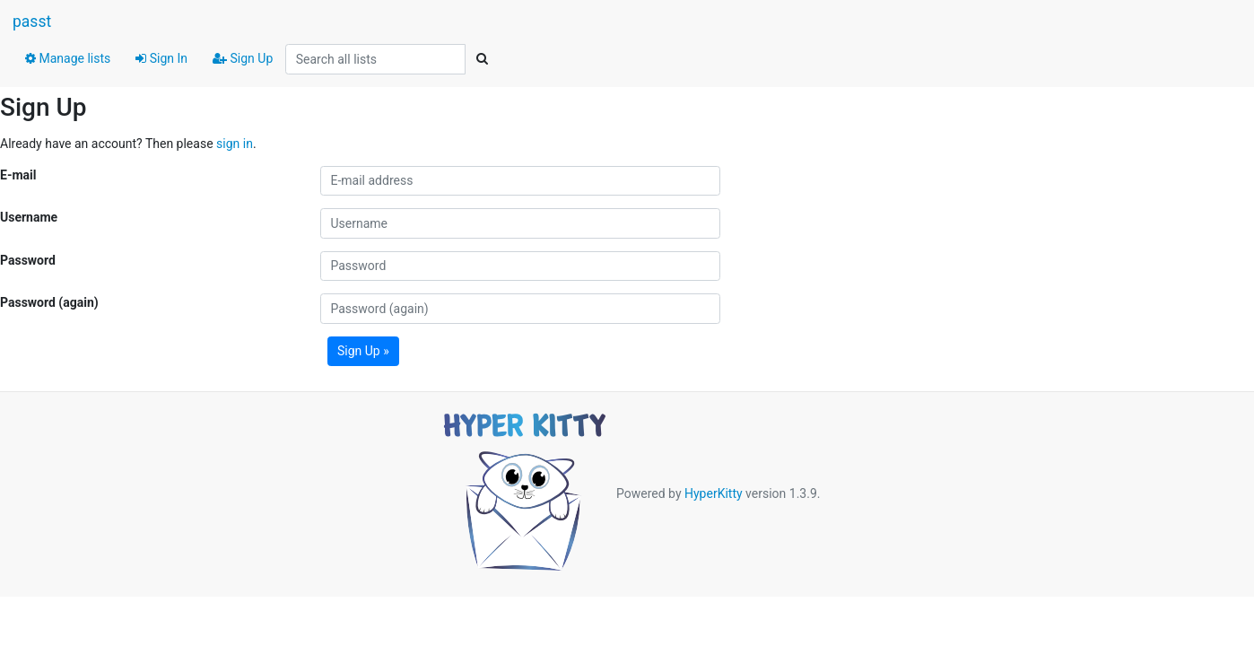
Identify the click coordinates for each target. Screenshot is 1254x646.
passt (32, 22)
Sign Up (243, 58)
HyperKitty (713, 493)
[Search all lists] (375, 59)
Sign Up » (363, 351)
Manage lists (67, 58)
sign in (234, 143)
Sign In (161, 58)
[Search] (482, 59)
